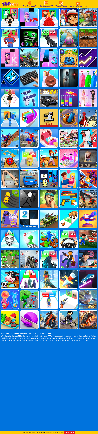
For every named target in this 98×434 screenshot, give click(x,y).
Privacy (50, 432)
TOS (45, 432)
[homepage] (10, 1)
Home (25, 432)
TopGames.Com (58, 432)
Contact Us (39, 432)
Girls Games (31, 432)
